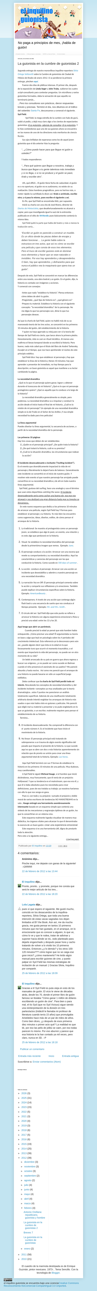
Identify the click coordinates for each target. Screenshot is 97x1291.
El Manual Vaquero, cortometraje (34, 54)
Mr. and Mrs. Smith (56, 607)
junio (27, 1189)
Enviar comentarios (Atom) (47, 1061)
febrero (28, 1208)
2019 (24, 1125)
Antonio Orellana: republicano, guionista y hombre (34, 1215)
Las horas (63, 756)
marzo (27, 1203)
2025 (24, 1098)
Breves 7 (28, 1232)
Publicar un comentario (32, 1049)
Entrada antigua (70, 1056)
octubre (28, 1171)
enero (27, 1248)
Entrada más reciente (29, 1056)
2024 (24, 1102)
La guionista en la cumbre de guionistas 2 (33, 1225)
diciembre (29, 1162)
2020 (24, 1121)
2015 (24, 1144)
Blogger (56, 1272)
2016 (24, 1139)
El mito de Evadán (61, 54)
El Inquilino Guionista (20, 54)
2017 (24, 1134)
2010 (24, 1259)
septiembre (30, 1175)
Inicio (51, 1056)
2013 (24, 1153)
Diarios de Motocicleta (28, 208)
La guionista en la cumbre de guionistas (33, 1240)
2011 (24, 1254)
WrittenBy (44, 215)
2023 (24, 1107)
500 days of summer (67, 562)
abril (26, 1198)
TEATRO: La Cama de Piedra (49, 54)
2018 (24, 1130)
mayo (27, 1194)
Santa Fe (35, 110)
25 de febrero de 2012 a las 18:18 (39, 1042)
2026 (24, 1093)
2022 (24, 1111)
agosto (28, 1180)
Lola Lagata (28, 904)
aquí (36, 81)
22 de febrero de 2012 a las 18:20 (39, 894)
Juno (71, 545)
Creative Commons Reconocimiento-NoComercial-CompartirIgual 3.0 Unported (41, 1284)
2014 (24, 1148)
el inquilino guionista (14, 1283)
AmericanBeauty (37, 593)
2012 (24, 1157)
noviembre (30, 1166)
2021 (24, 1116)
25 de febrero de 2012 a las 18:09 (39, 973)
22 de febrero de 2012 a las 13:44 (39, 871)
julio (26, 1185)
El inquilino (37, 846)
